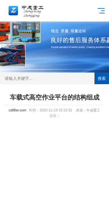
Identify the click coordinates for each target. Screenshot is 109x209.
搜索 (102, 78)
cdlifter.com (17, 110)
